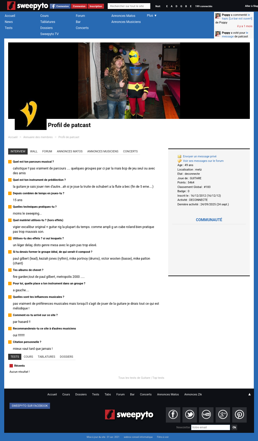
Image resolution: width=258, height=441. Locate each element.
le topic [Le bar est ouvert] (237, 16)
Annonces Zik (193, 394)
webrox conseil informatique (138, 437)
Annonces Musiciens (126, 22)
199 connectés (203, 6)
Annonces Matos (123, 16)
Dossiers (46, 28)
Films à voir (162, 437)
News (9, 22)
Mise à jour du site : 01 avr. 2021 (103, 437)
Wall (34, 151)
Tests (8, 28)
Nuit (157, 6)
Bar (78, 22)
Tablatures (47, 22)
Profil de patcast (68, 137)
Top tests (158, 378)
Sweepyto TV (49, 34)
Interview (18, 151)
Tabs (108, 394)
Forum (80, 16)
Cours (44, 16)
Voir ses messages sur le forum (200, 161)
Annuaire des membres (38, 137)
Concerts (82, 28)
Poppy (226, 15)
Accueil (10, 16)
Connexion (62, 6)
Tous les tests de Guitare (134, 378)
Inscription (96, 6)
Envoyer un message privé (196, 156)
